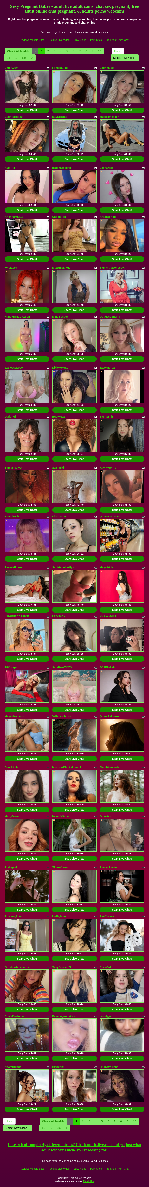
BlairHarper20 (14, 116)
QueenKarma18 (110, 516)
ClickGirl (105, 967)
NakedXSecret (61, 816)
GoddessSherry (110, 316)
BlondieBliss (13, 516)
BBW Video (80, 39)
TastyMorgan (108, 367)
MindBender (60, 316)
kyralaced (11, 267)
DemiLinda (12, 767)
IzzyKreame (59, 116)
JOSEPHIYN (107, 667)
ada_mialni (59, 467)
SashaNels (106, 167)
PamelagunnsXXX (63, 1016)
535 (24, 57)
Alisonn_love (13, 916)
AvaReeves (107, 916)
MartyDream (12, 816)
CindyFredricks (14, 1016)
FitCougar (11, 667)
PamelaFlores (13, 567)
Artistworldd (108, 216)
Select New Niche (125, 57)
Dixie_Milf (11, 416)
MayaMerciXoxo (15, 716)
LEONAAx (58, 616)
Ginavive (105, 816)
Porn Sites (96, 39)
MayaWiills (106, 567)
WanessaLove (14, 367)
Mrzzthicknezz (61, 267)
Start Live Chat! (27, 110)
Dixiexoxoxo (60, 367)
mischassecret (61, 167)
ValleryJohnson (62, 716)
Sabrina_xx (107, 67)
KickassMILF (108, 616)
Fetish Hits (88, 1181)
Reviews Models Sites (32, 39)
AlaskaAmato (108, 867)
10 (99, 51)
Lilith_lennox (60, 916)
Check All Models (18, 51)
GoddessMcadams (17, 967)
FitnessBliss (60, 67)
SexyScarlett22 (62, 967)
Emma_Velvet (13, 467)
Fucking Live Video (59, 39)
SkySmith (58, 1067)
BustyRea (58, 416)
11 (8, 57)
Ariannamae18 (14, 216)
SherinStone (60, 867)
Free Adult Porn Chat (117, 39)
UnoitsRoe (59, 216)
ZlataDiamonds (109, 767)
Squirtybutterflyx (63, 567)
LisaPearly (59, 516)
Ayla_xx (10, 167)
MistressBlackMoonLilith (68, 767)
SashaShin (107, 416)
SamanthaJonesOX (112, 267)
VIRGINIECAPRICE (17, 616)
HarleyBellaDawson (17, 316)
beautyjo (105, 1016)
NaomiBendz (13, 1067)
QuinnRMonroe (109, 716)
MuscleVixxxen (109, 116)
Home (117, 51)
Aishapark (11, 867)
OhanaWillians (109, 1067)
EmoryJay (11, 67)
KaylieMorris (108, 467)
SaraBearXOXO (62, 667)
